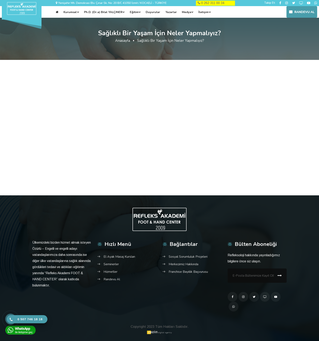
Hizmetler (110, 272)
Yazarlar (171, 12)
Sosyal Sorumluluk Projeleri (188, 256)
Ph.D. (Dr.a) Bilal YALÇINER (103, 12)
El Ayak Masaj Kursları (119, 256)
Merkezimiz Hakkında (183, 264)
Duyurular (153, 12)
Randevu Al (302, 12)
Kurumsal (70, 12)
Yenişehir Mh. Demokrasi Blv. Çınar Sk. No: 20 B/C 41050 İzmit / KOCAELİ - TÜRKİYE (112, 3)
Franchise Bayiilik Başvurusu (188, 272)
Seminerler (111, 264)
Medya (186, 12)
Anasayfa (122, 40)
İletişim (203, 12)
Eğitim (134, 12)
